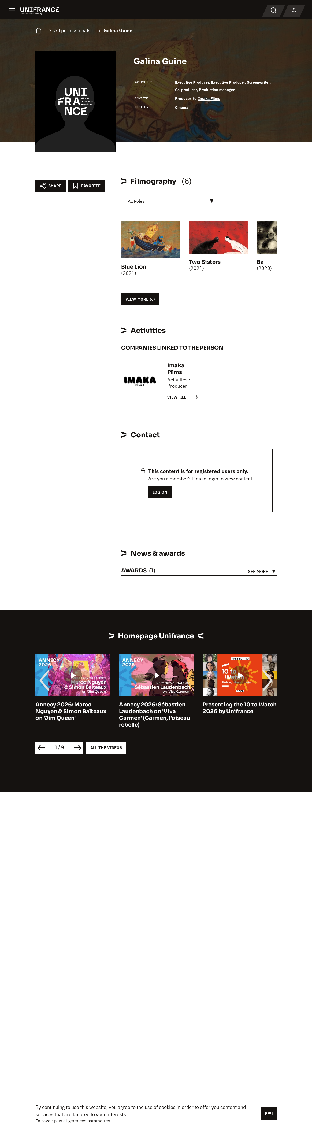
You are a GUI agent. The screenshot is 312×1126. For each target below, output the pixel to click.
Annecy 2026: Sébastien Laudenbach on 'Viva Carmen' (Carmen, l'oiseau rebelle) (154, 714)
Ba (260, 262)
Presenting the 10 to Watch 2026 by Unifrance (240, 708)
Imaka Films (209, 98)
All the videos (106, 747)
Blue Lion (133, 267)
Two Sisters (205, 262)
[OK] (269, 1113)
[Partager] (50, 186)
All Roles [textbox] (136, 201)
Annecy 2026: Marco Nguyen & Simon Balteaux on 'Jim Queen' (70, 711)
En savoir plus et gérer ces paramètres (72, 1120)
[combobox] (169, 201)
